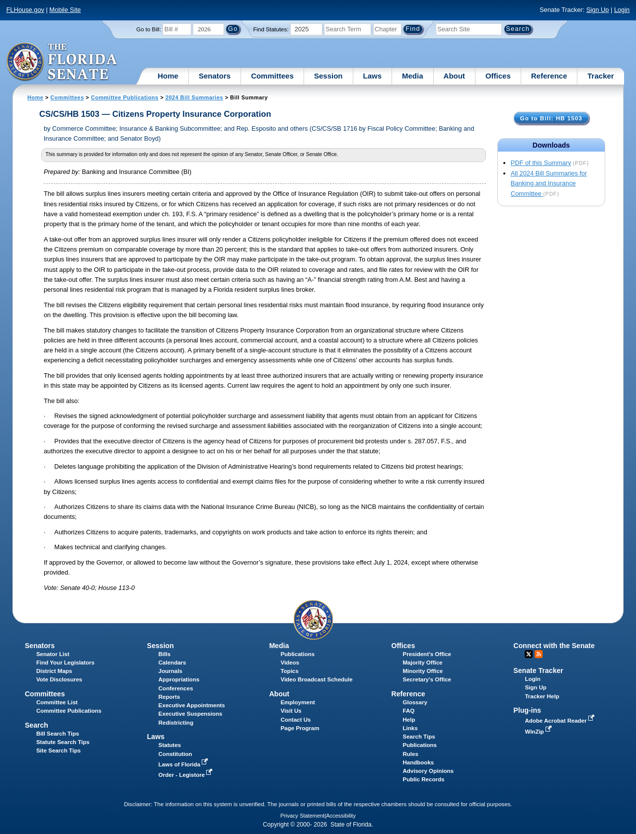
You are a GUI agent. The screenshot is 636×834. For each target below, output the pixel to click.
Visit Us (291, 711)
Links (410, 728)
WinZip (539, 732)
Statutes (170, 745)
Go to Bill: (148, 29)
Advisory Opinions (428, 771)
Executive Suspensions (191, 714)
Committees (272, 76)
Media (412, 76)
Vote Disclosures (59, 679)
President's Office (427, 654)
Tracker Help (542, 696)
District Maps (54, 671)
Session (328, 76)
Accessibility (341, 816)
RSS (539, 654)
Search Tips (419, 737)
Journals (170, 671)
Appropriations (179, 679)
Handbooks (418, 762)
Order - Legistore (187, 775)
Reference (549, 76)
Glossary (415, 702)
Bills (164, 654)
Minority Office (423, 671)
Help (409, 720)
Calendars (172, 663)
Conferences (176, 688)
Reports (169, 697)
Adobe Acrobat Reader (560, 721)
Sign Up (597, 9)
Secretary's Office (427, 679)
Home (168, 76)
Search (36, 725)
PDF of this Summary (541, 163)
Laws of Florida (184, 764)
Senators (215, 76)
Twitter (529, 654)
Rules (410, 754)
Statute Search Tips (62, 742)
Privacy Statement (302, 816)
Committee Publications (125, 97)
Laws (372, 76)
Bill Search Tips (57, 734)
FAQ (409, 711)
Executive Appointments (192, 705)
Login (622, 9)
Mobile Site (64, 9)
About (454, 76)
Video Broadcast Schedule (317, 679)
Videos (290, 663)
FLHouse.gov (25, 9)
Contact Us (296, 720)
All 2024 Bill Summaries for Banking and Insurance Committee (549, 183)
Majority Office (423, 663)
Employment (298, 702)
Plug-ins (527, 710)
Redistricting (176, 723)
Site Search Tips (58, 750)
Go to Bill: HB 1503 (551, 118)
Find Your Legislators (65, 663)
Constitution (175, 754)
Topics (290, 671)
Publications (298, 654)
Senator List (53, 654)
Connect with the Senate (553, 646)
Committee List (57, 702)
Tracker (600, 76)
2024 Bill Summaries (194, 97)
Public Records (424, 779)
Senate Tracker (538, 670)
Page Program (300, 728)
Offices (498, 76)
